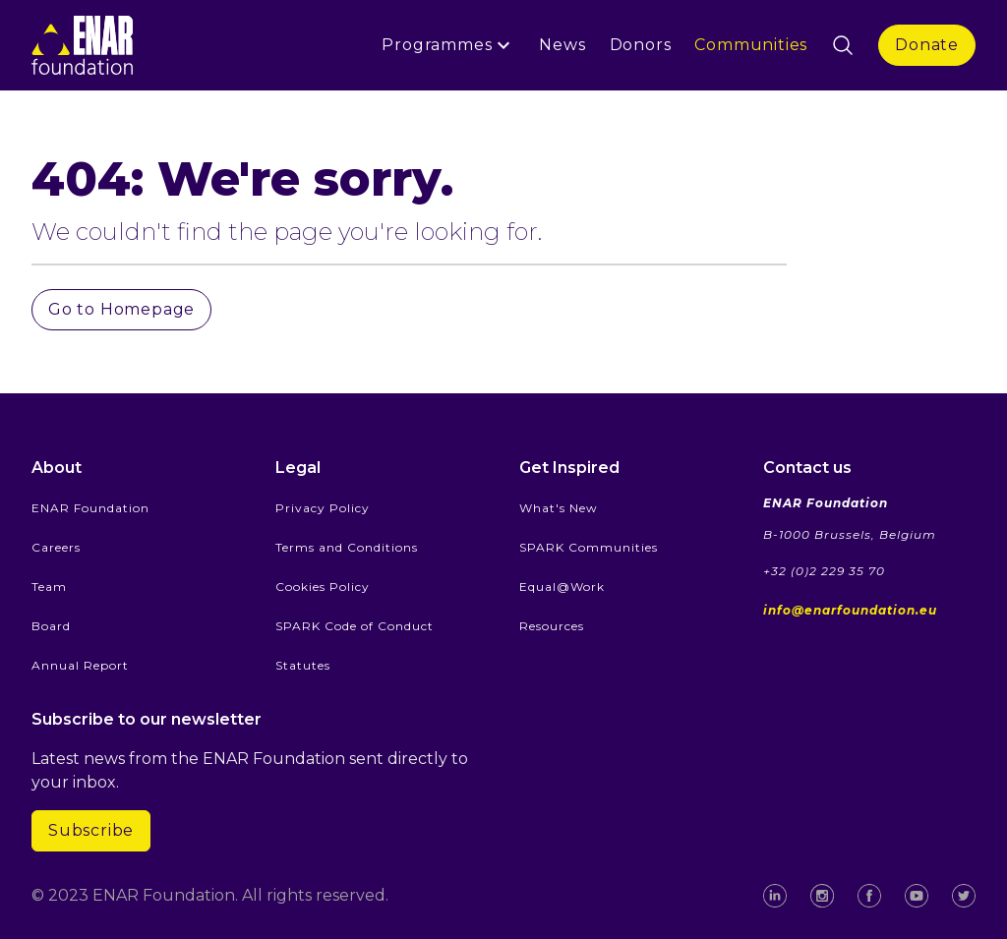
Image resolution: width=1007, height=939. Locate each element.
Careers (56, 547)
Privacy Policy (322, 507)
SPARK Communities (588, 547)
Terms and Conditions (346, 547)
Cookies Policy (322, 586)
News (562, 44)
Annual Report (80, 665)
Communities (750, 44)
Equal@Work (562, 586)
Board (51, 625)
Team (49, 586)
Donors (641, 44)
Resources (551, 625)
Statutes (302, 665)
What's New (558, 507)
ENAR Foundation (90, 507)
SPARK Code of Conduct (354, 625)
